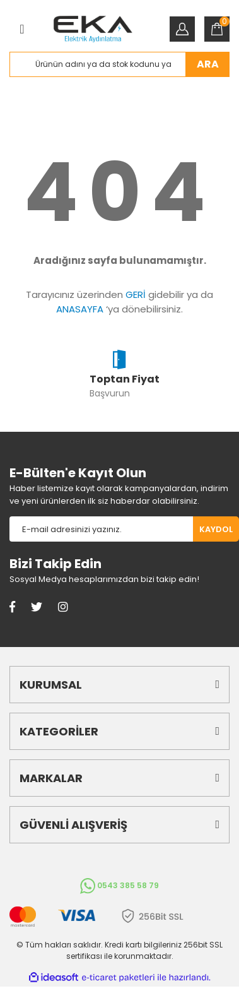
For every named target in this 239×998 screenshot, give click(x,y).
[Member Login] (182, 29)
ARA (208, 64)
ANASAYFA (79, 309)
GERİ (135, 294)
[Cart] (217, 29)
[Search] (119, 64)
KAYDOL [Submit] (216, 529)
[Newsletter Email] (101, 529)
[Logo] (93, 29)
